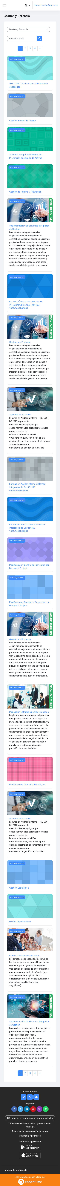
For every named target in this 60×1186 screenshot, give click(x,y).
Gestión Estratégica (19, 887)
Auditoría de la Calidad (20, 414)
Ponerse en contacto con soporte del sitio (30, 1118)
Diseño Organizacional (20, 921)
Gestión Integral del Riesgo (22, 120)
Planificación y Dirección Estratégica (27, 784)
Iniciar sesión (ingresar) (46, 5)
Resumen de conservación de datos (30, 1131)
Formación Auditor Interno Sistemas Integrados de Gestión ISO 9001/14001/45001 (27, 487)
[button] (27, 5)
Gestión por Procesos (20, 342)
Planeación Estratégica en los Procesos (29, 712)
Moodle (23, 1170)
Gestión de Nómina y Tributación (25, 191)
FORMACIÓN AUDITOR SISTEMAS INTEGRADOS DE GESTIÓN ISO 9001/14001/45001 (25, 305)
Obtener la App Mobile (30, 1136)
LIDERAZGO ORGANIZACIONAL (24, 955)
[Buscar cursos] (22, 38)
